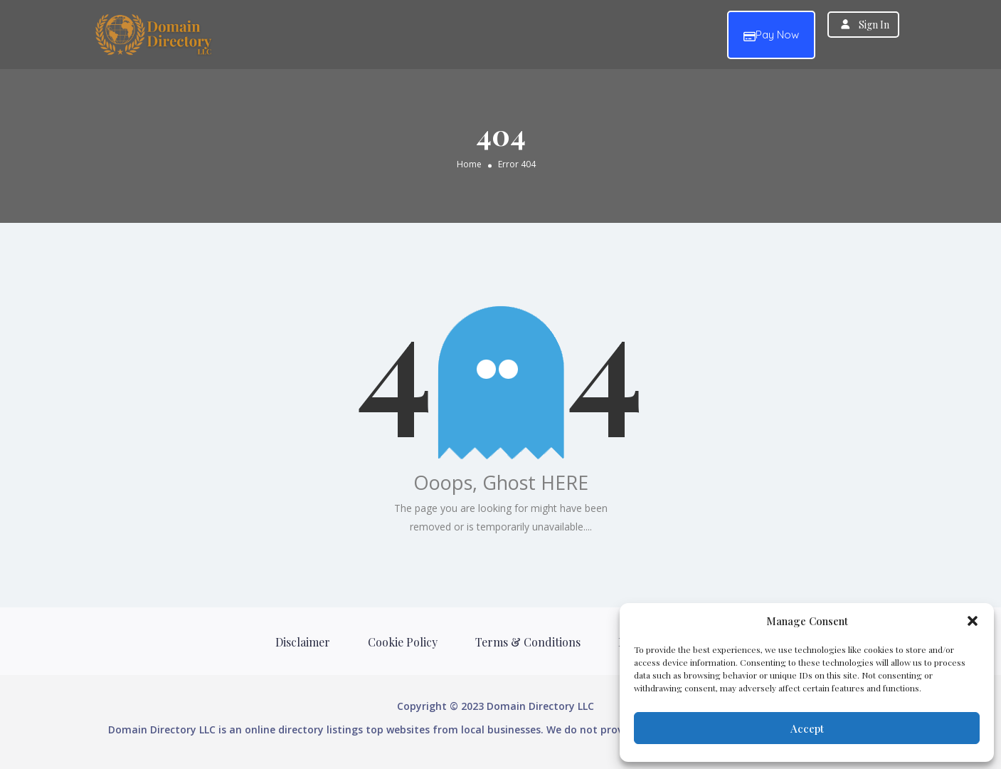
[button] (972, 621)
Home (469, 163)
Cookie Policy (403, 641)
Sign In (874, 24)
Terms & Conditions (528, 641)
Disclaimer (302, 641)
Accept (807, 728)
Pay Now (771, 35)
